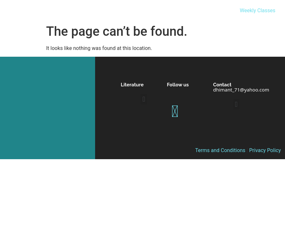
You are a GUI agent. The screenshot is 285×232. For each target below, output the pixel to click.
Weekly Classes (257, 10)
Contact (222, 85)
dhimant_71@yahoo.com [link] (241, 89)
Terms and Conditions (220, 150)
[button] (144, 99)
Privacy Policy (265, 150)
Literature (132, 85)
